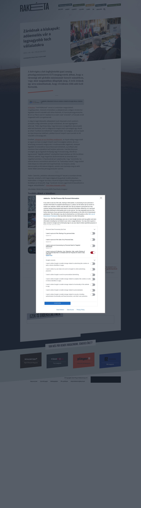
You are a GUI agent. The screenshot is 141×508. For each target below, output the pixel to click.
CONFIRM (57, 303)
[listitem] (70, 229)
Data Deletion (60, 309)
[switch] (92, 233)
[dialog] (70, 254)
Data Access (70, 309)
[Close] (101, 198)
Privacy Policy (81, 309)
